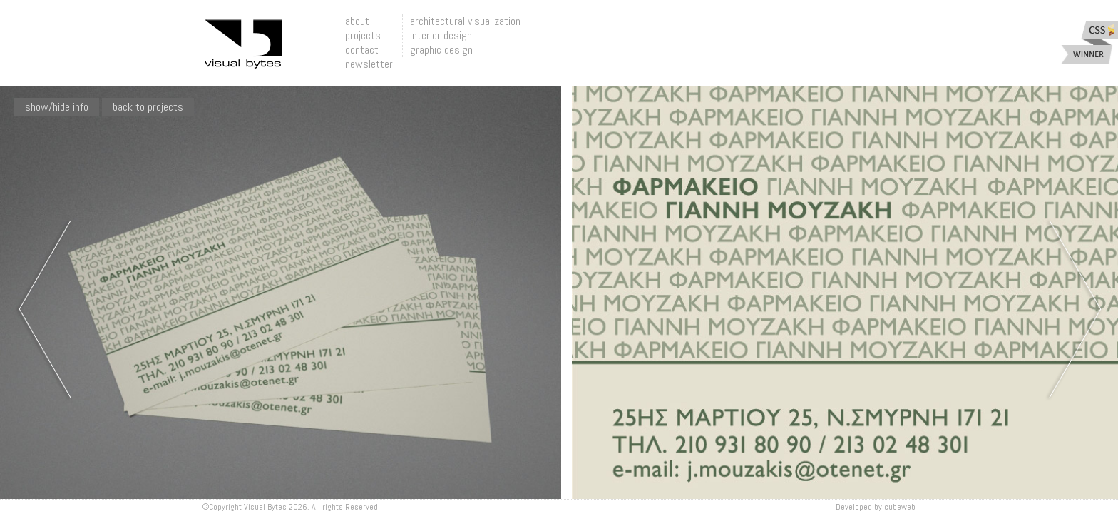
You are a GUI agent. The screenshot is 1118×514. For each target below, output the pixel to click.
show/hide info (56, 106)
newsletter (369, 63)
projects (363, 35)
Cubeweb (900, 507)
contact (362, 49)
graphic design (441, 49)
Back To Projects (148, 106)
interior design (441, 35)
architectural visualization (465, 21)
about (357, 21)
